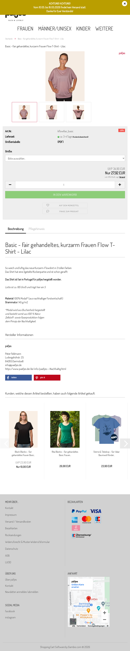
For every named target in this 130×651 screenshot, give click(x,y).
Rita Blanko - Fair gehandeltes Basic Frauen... (65, 453)
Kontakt (9, 508)
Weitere (104, 28)
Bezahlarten (11, 528)
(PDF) (60, 142)
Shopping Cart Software (52, 647)
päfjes (122, 53)
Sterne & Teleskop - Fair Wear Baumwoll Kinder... (106, 453)
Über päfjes (11, 579)
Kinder (83, 28)
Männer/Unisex (54, 28)
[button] (10, 185)
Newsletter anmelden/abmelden (21, 592)
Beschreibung (15, 229)
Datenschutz (11, 548)
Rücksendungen (13, 535)
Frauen (25, 28)
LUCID (8, 562)
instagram (10, 617)
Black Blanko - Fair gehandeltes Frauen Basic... (23, 453)
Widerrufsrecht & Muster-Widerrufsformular (27, 542)
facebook (10, 611)
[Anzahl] (65, 185)
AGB (7, 555)
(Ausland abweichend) (80, 137)
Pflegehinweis (36, 229)
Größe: (8, 151)
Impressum (11, 514)
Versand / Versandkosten (18, 521)
